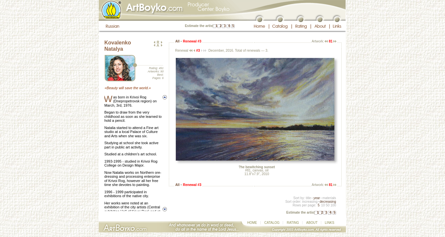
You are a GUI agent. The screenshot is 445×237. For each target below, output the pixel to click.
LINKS (329, 222)
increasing (310, 201)
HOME (252, 222)
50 (327, 205)
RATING (293, 222)
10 (323, 205)
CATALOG (271, 222)
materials (329, 198)
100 (333, 205)
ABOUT (311, 222)
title (308, 198)
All (177, 41)
